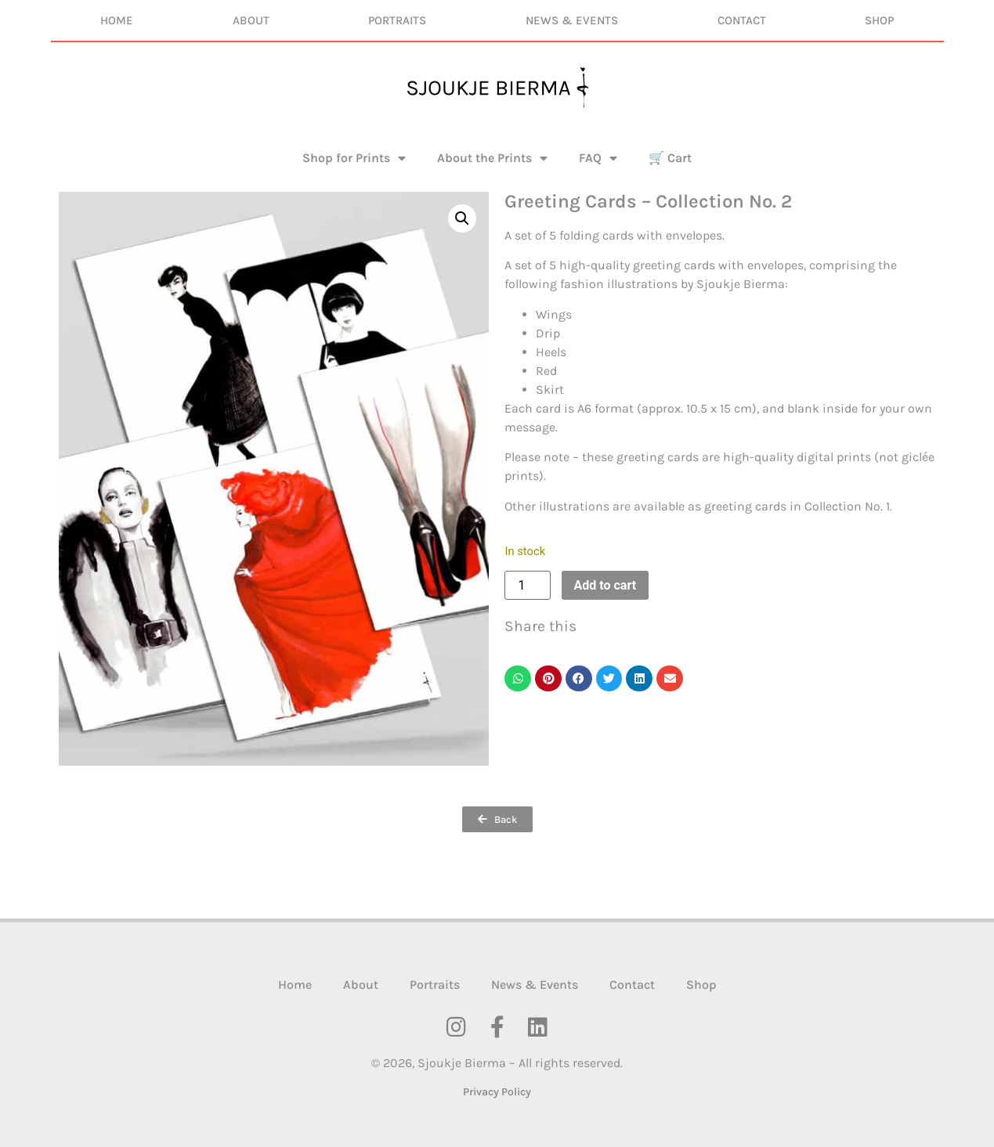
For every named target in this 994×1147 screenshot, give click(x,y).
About (251, 20)
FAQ (598, 158)
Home (116, 20)
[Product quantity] (527, 585)
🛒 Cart (670, 157)
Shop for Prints (354, 158)
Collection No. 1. (848, 506)
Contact (741, 20)
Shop (879, 20)
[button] (462, 218)
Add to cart (605, 585)
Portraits (397, 20)
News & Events (572, 20)
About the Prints (492, 158)
